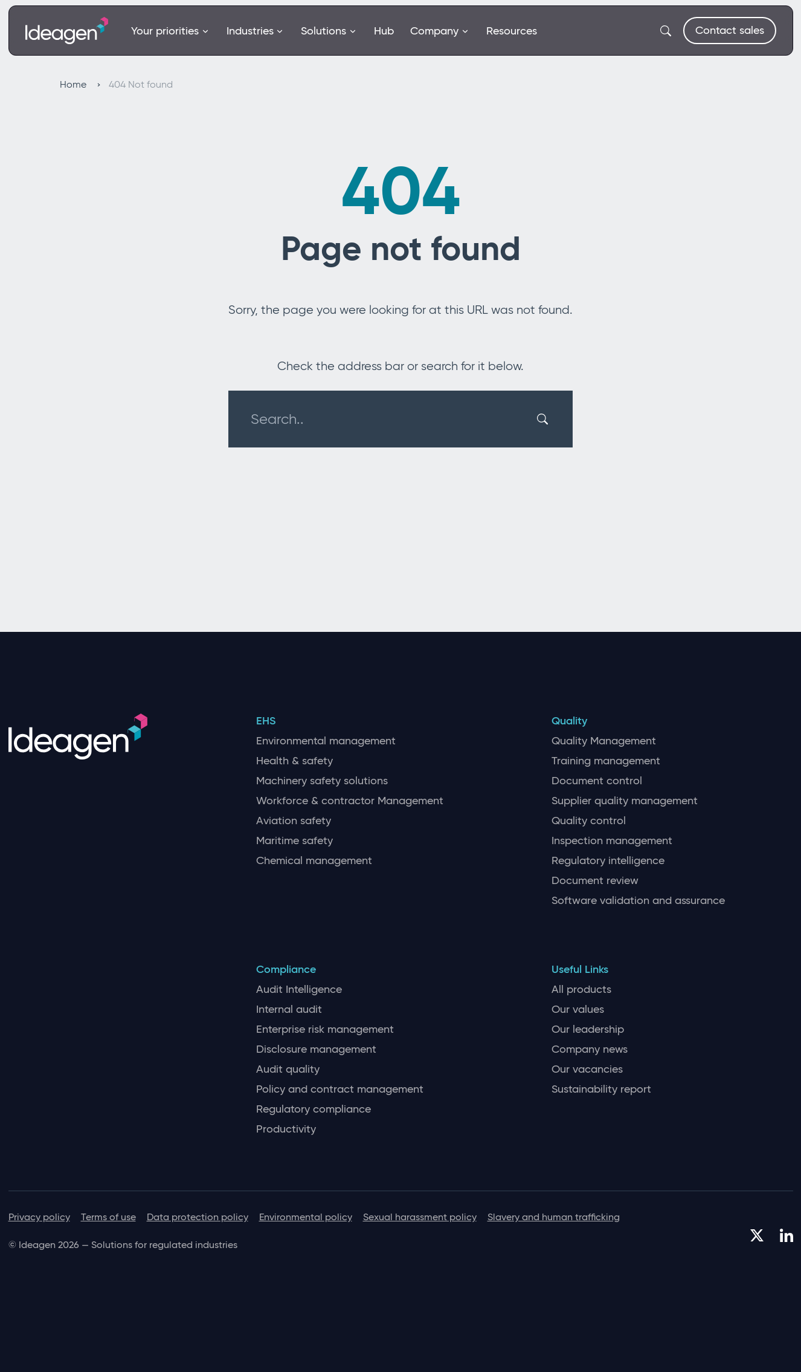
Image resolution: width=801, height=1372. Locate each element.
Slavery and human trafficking (553, 1217)
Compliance (286, 969)
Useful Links (580, 969)
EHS (265, 721)
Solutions (329, 30)
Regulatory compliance (313, 1109)
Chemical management (314, 860)
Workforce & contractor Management (349, 801)
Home (80, 84)
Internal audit (289, 1009)
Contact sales (729, 30)
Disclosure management (316, 1049)
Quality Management (604, 741)
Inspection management (612, 840)
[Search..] (393, 419)
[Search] (544, 419)
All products (581, 989)
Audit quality (288, 1069)
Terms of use (108, 1217)
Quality (569, 721)
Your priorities (170, 30)
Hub (384, 30)
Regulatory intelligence (608, 860)
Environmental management (326, 741)
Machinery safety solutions (322, 781)
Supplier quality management (625, 801)
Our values (578, 1009)
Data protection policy (197, 1217)
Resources (511, 30)
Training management (606, 761)
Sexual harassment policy (420, 1217)
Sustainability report (601, 1089)
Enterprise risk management (325, 1029)
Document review (595, 880)
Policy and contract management (339, 1089)
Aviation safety (293, 820)
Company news (590, 1049)
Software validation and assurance (638, 900)
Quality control (589, 820)
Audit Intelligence (299, 989)
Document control (597, 781)
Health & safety (294, 761)
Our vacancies (587, 1069)
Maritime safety (294, 840)
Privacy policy (39, 1217)
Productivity (286, 1129)
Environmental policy (305, 1217)
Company (439, 30)
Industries (256, 30)
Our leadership (588, 1029)
